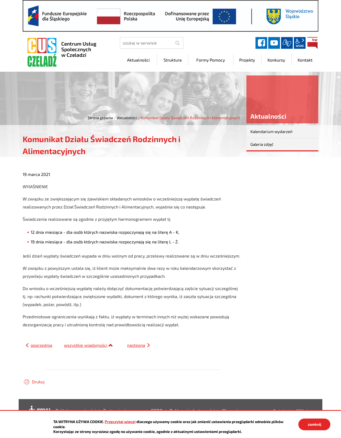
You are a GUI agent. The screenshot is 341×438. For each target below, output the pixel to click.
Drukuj (38, 381)
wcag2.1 (300, 43)
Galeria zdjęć (261, 144)
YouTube (274, 43)
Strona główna (100, 117)
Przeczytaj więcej (120, 421)
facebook (261, 43)
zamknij (314, 424)
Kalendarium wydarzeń (271, 131)
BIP (312, 43)
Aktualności (127, 117)
